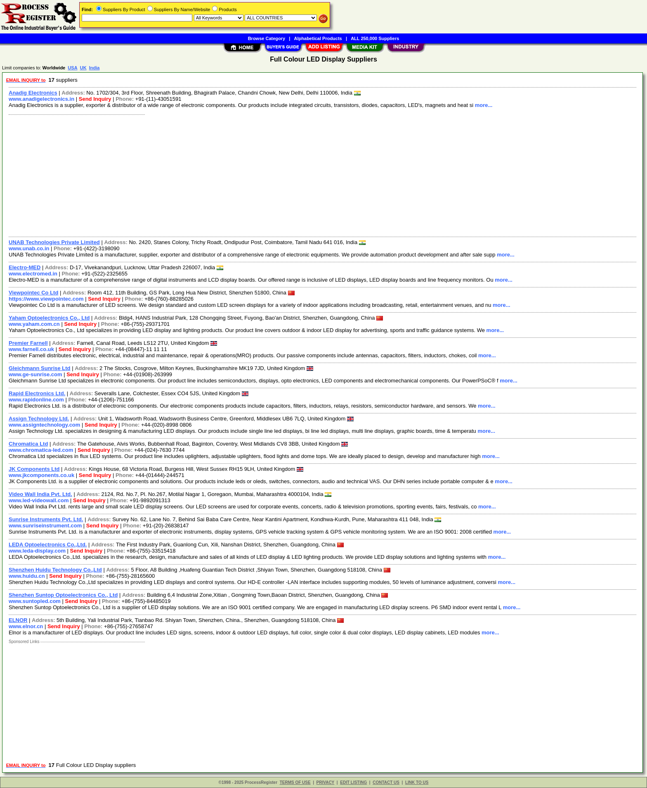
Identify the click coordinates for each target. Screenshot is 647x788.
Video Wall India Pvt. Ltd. (40, 494)
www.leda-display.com (37, 551)
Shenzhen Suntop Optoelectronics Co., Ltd (63, 595)
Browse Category (266, 38)
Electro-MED (24, 267)
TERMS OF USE (295, 782)
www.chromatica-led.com (41, 450)
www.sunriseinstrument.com (45, 525)
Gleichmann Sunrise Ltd (40, 368)
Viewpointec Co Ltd (33, 293)
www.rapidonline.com (36, 399)
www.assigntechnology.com (44, 425)
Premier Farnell (28, 343)
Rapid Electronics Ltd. (37, 393)
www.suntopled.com (35, 601)
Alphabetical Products (318, 38)
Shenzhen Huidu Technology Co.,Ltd (55, 570)
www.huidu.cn (27, 576)
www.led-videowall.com (38, 500)
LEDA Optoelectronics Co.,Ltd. (48, 544)
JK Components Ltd (34, 469)
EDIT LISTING (353, 782)
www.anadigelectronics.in (41, 99)
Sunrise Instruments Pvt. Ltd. (46, 519)
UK (83, 67)
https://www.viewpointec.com (46, 299)
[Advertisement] (253, 175)
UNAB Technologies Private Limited (54, 242)
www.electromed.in (33, 274)
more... (484, 105)
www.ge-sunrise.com (35, 374)
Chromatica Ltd (28, 444)
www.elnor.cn (26, 626)
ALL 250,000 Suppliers (375, 38)
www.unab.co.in (29, 248)
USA (72, 67)
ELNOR (18, 620)
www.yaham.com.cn (34, 324)
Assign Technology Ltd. (39, 418)
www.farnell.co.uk (31, 349)
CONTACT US (386, 782)
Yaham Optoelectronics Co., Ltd (49, 318)
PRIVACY (325, 782)
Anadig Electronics (33, 93)
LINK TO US (416, 782)
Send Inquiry (95, 99)
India (94, 67)
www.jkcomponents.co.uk (41, 475)
